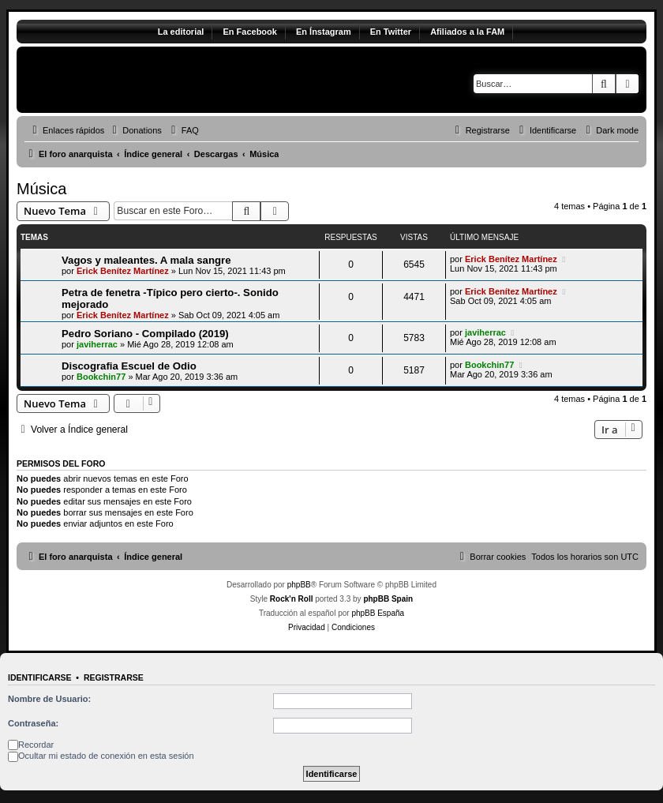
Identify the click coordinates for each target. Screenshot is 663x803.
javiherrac (97, 344)
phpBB (299, 584)
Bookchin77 (101, 376)
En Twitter (390, 31)
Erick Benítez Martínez (123, 271)
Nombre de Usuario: (49, 699)
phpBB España (377, 613)
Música (41, 188)
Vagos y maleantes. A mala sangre (146, 260)
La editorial (181, 31)
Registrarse (114, 677)
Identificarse (40, 677)
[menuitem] (135, 130)
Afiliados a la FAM (467, 31)
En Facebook (249, 31)
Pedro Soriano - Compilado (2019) (145, 334)
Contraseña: (33, 723)
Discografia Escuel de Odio (129, 366)
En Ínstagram (323, 31)
